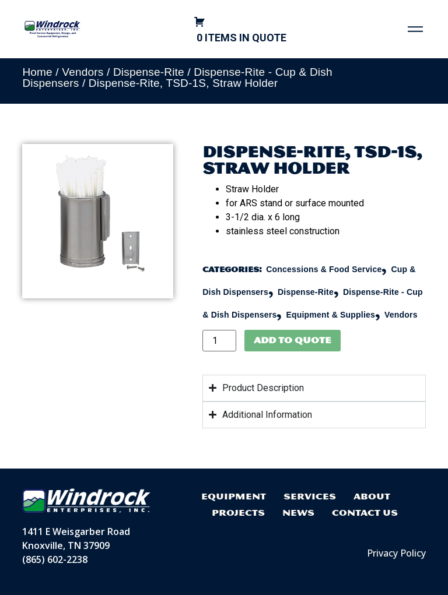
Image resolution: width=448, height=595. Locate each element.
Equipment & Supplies (330, 314)
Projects (238, 512)
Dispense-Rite (148, 72)
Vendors (82, 72)
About (372, 496)
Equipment (233, 496)
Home (37, 72)
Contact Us (365, 512)
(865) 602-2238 (55, 559)
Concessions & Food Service (324, 269)
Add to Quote (292, 340)
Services (310, 496)
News (298, 512)
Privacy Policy (396, 553)
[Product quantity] (219, 340)
